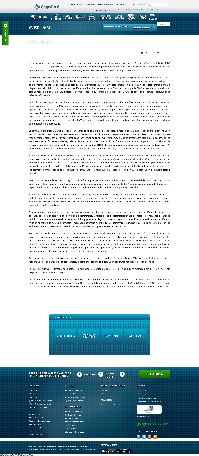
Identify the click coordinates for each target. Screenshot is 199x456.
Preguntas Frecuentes (36, 449)
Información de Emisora (74, 411)
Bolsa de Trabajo (105, 5)
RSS (155, 437)
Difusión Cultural (142, 17)
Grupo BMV (43, 4)
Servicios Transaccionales (75, 397)
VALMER (150, 10)
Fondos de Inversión (153, 17)
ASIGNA (126, 10)
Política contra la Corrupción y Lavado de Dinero (152, 424)
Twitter (144, 437)
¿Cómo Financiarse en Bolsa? (40, 404)
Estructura (33, 397)
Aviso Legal (134, 336)
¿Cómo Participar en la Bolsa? (40, 401)
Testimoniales (34, 414)
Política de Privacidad (89, 336)
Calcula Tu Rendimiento (38, 407)
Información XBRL (72, 418)
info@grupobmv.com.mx (147, 394)
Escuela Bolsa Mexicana (131, 17)
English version (138, 5)
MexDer (118, 10)
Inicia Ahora (155, 374)
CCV (142, 10)
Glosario (32, 431)
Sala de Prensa (122, 5)
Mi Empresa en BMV (92, 17)
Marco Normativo (119, 17)
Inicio (32, 42)
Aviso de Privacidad (88, 449)
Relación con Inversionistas (105, 17)
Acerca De (33, 390)
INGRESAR (164, 24)
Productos (105, 390)
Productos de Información (56, 17)
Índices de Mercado (72, 394)
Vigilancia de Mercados (74, 401)
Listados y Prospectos (80, 17)
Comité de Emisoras (72, 428)
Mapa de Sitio (111, 336)
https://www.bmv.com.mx (39, 67)
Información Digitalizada (74, 432)
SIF (157, 10)
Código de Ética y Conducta (148, 420)
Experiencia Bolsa (36, 418)
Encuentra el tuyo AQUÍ (144, 28)
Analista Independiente (74, 422)
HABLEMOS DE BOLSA (75, 5)
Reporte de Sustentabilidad (39, 421)
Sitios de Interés (66, 336)
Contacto (90, 5)
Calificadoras (70, 425)
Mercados (43, 17)
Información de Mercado (74, 390)
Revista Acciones (35, 434)
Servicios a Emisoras (73, 415)
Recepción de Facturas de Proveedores (116, 405)
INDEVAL (135, 10)
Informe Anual (34, 411)
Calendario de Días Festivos (40, 428)
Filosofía (32, 394)
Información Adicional (109, 394)
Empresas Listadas (68, 17)
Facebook (138, 437)
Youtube (149, 437)
